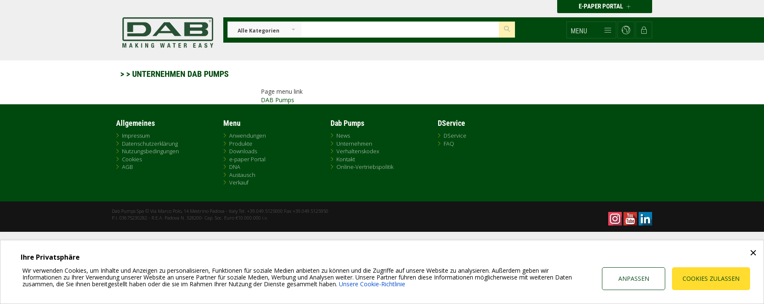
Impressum (136, 135)
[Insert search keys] (400, 30)
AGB (127, 167)
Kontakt (345, 159)
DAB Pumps (277, 100)
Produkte (240, 143)
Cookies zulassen (711, 278)
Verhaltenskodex (357, 151)
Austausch (242, 175)
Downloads (243, 151)
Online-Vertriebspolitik (364, 167)
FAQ (449, 143)
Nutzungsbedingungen (150, 151)
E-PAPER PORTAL (605, 6)
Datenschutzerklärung (150, 143)
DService (455, 135)
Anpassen (633, 278)
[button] (591, 30)
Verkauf (239, 182)
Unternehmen (354, 143)
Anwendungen (247, 135)
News (343, 135)
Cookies (132, 159)
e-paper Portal (247, 159)
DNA (234, 167)
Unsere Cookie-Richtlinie (372, 284)
